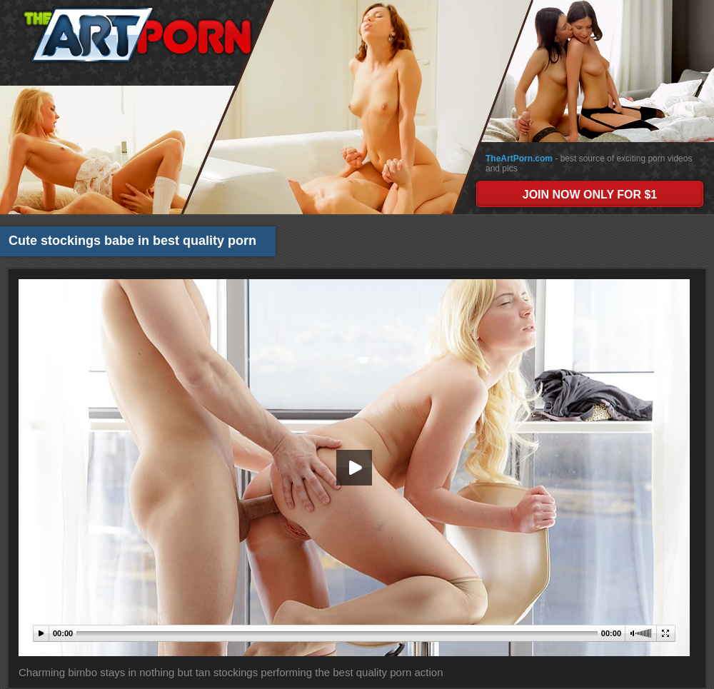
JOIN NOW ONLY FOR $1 (590, 194)
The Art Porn (137, 34)
